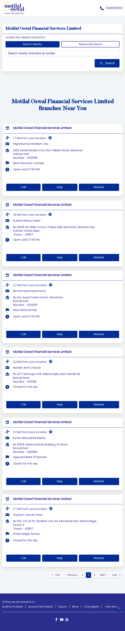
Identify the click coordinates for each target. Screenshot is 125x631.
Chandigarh (91, 606)
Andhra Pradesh (12, 606)
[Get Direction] (51, 138)
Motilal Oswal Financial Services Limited (42, 128)
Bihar (75, 606)
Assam (62, 606)
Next (102, 575)
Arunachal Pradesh (40, 606)
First (57, 575)
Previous (72, 575)
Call (23, 187)
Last (114, 575)
